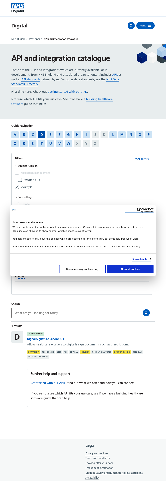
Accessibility (92, 477)
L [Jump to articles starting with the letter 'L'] (113, 134)
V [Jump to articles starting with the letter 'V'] (59, 143)
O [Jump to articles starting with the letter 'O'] (139, 134)
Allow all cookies (130, 269)
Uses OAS (137, 352)
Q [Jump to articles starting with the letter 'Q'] (15, 143)
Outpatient (33, 352)
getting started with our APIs (67, 92)
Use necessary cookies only (82, 269)
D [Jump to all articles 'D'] (41, 134)
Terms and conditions (97, 458)
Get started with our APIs (48, 383)
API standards (30, 79)
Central (74, 352)
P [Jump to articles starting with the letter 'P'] (149, 134)
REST (59, 352)
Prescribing (48, 352)
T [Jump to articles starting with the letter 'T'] (42, 143)
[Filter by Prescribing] (86, 180)
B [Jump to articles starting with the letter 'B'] (24, 134)
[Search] (146, 312)
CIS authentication (38, 357)
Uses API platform (101, 352)
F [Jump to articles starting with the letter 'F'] (59, 134)
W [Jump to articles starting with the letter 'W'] (68, 143)
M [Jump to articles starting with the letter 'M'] (122, 134)
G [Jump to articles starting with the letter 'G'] (68, 134)
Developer (34, 39)
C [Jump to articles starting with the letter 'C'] (33, 134)
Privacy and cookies (96, 453)
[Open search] (131, 25)
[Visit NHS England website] (17, 8)
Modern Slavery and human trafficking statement (113, 473)
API (65, 352)
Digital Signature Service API (45, 339)
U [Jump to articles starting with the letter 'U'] (50, 143)
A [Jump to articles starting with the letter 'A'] (15, 134)
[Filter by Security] (85, 187)
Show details (139, 259)
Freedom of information (99, 467)
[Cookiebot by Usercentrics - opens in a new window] (139, 210)
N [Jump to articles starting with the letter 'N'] (131, 134)
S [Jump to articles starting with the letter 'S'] (33, 143)
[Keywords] (81, 313)
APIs (115, 74)
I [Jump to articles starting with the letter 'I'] (86, 134)
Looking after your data (99, 463)
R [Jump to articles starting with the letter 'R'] (24, 143)
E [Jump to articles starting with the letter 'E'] (51, 134)
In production (35, 334)
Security (85, 352)
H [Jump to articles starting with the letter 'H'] (77, 134)
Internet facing (122, 352)
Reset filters (141, 159)
